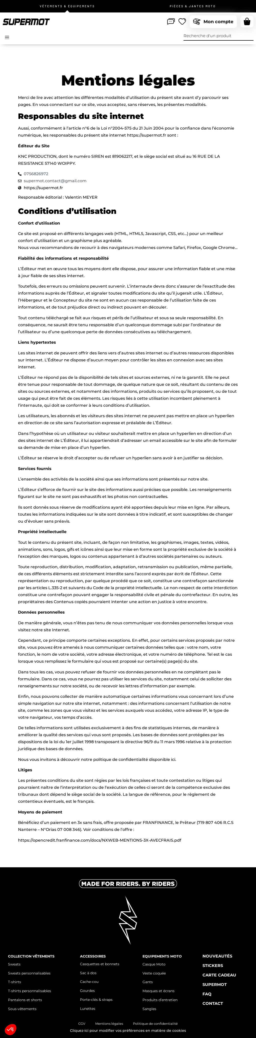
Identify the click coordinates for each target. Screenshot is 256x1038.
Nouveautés (217, 956)
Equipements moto (162, 956)
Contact (212, 1003)
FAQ (207, 994)
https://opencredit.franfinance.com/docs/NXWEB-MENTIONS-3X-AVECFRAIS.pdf (99, 840)
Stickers (212, 965)
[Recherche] (249, 36)
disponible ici (162, 759)
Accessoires (93, 956)
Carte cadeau (219, 975)
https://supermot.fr (146, 135)
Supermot (214, 984)
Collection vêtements (31, 956)
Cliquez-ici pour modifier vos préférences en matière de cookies (128, 1030)
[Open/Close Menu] (7, 37)
